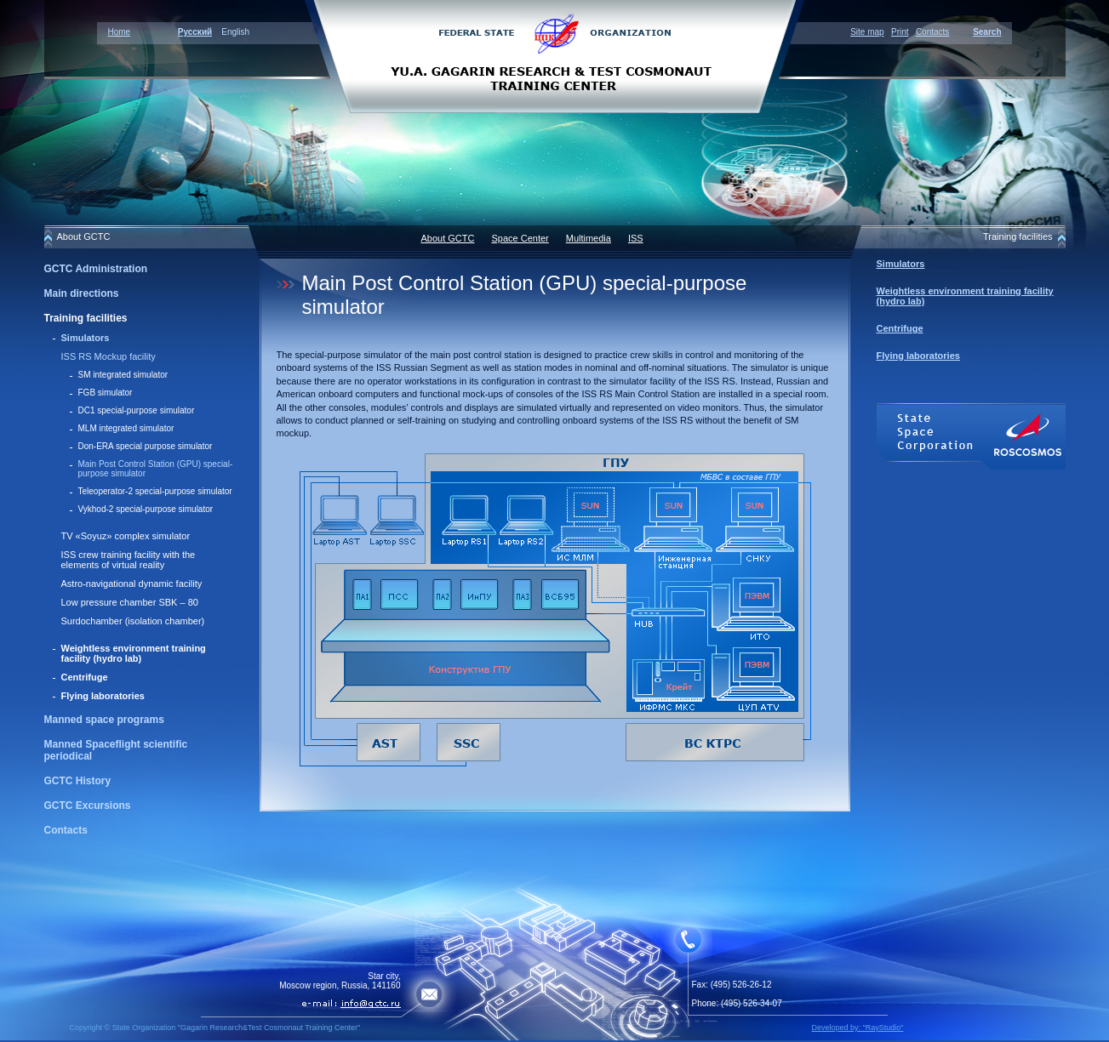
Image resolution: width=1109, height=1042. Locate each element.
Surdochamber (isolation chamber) (133, 621)
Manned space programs (104, 720)
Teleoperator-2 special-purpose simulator (155, 491)
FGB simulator (105, 392)
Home (119, 32)
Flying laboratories (103, 696)
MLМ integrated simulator (126, 428)
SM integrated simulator (123, 374)
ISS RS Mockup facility (108, 356)
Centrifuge (84, 677)
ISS (635, 238)
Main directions (81, 293)
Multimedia (588, 238)
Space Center (519, 238)
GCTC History (77, 781)
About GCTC (448, 238)
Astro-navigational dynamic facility (132, 583)
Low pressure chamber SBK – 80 (129, 602)
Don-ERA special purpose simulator (145, 446)
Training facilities (86, 318)
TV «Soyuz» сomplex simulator (126, 536)
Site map (866, 32)
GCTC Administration (96, 269)
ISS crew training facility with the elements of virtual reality (128, 559)
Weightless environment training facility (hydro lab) (133, 653)
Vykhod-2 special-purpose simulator (146, 509)
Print (900, 32)
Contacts (932, 32)
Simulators (85, 338)
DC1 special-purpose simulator (136, 410)
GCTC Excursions (87, 805)
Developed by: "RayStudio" (858, 1027)
